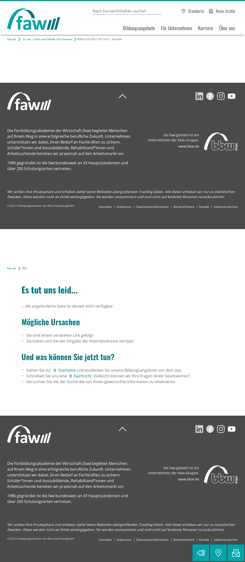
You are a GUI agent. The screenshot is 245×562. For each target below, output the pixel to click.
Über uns (227, 28)
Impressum (124, 207)
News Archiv (225, 11)
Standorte (196, 11)
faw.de (11, 39)
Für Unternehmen (176, 28)
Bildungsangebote (139, 28)
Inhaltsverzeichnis (226, 207)
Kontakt (204, 207)
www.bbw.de (188, 146)
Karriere (205, 28)
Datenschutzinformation (152, 207)
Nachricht (83, 376)
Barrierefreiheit (183, 207)
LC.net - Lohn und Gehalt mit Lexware (47, 39)
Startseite (105, 207)
